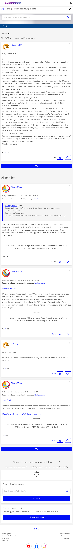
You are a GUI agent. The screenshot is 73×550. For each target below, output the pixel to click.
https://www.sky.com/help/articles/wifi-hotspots (21, 414)
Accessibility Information (63, 536)
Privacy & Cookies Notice (9, 536)
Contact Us (67, 538)
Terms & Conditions (65, 534)
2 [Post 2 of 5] (5, 257)
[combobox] (33, 17)
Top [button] (37, 529)
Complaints (5, 538)
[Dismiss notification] (70, 9)
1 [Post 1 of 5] (5, 152)
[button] (70, 44)
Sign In (70, 3)
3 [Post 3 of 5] (5, 329)
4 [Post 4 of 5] (5, 368)
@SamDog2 (6, 400)
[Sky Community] (13, 3)
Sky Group (5, 540)
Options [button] (4, 33)
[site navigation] (2, 3)
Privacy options (6, 534)
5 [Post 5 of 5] (5, 435)
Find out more (39, 199)
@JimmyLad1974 (11, 206)
